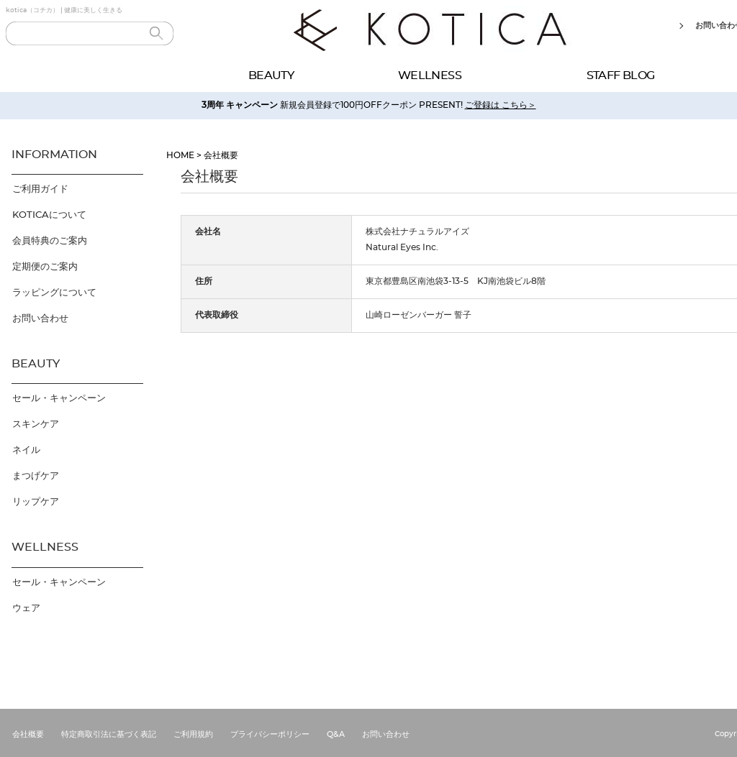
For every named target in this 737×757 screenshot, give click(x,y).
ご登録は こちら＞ (500, 105)
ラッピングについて (54, 293)
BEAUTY (271, 75)
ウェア (26, 608)
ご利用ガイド (40, 189)
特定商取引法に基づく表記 (108, 734)
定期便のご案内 (45, 267)
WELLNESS (429, 75)
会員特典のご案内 (49, 241)
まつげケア (35, 476)
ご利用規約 (193, 734)
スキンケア (35, 424)
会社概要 (28, 734)
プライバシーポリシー (269, 734)
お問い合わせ (40, 319)
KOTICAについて (49, 215)
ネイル (26, 450)
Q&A (336, 734)
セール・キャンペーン (59, 398)
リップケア (35, 502)
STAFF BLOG (621, 75)
